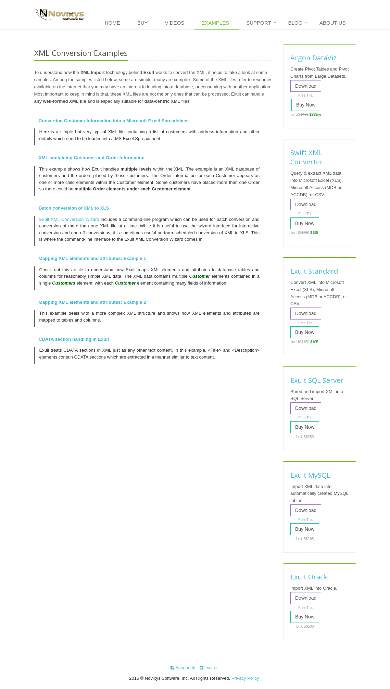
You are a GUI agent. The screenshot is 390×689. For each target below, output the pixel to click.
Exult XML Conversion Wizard (69, 219)
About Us (332, 23)
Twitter (209, 667)
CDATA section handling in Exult (74, 339)
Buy (142, 23)
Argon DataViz (313, 57)
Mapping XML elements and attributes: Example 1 (92, 258)
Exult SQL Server (316, 380)
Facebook (183, 667)
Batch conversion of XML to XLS (74, 208)
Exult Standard (314, 271)
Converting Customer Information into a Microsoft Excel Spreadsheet (114, 120)
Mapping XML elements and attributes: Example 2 (92, 302)
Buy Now (305, 105)
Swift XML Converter (306, 157)
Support (258, 23)
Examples (215, 23)
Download (305, 86)
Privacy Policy (245, 678)
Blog (295, 23)
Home (112, 23)
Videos (175, 23)
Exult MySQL (310, 475)
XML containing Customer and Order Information (91, 157)
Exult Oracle (309, 576)
